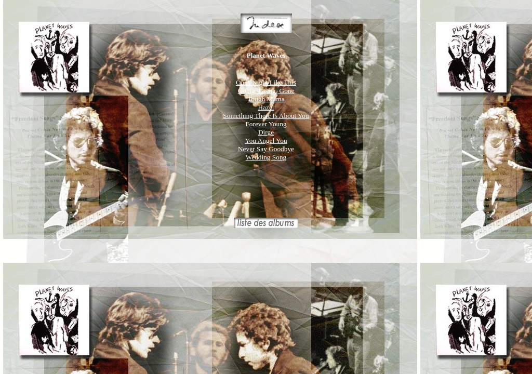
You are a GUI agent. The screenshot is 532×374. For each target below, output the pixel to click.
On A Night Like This (266, 82)
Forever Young (265, 124)
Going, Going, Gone (266, 91)
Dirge (266, 132)
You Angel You (266, 140)
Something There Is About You (266, 115)
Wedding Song (266, 157)
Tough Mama (265, 99)
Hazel (266, 107)
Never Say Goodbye (266, 149)
